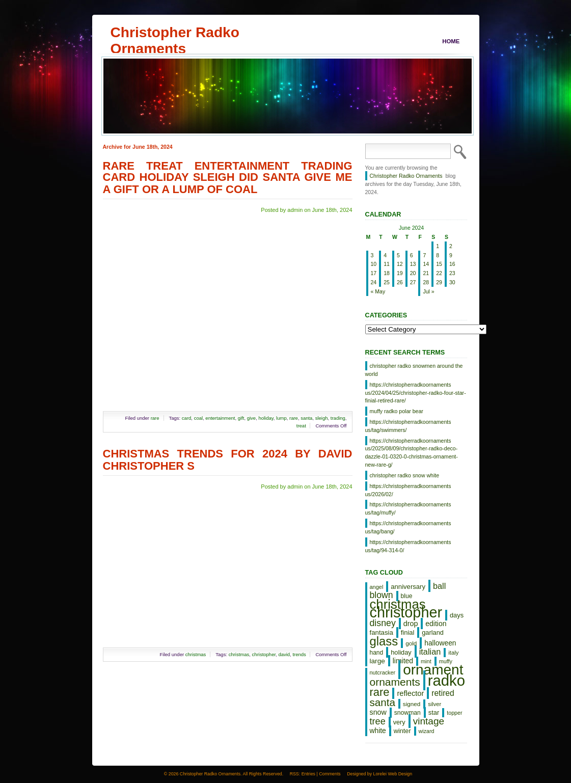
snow (378, 712)
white (378, 730)
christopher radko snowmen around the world (414, 370)
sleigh (321, 418)
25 (387, 282)
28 (426, 282)
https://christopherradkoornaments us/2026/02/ (408, 490)
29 (439, 282)
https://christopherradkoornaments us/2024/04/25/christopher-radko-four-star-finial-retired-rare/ (415, 393)
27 (413, 282)
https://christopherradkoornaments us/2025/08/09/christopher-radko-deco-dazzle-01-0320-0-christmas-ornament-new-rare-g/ (411, 453)
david (284, 654)
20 (413, 273)
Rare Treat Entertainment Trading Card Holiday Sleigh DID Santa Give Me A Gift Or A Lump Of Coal (227, 177)
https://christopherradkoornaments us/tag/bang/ (408, 527)
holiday (265, 418)
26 (400, 282)
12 (400, 264)
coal (198, 418)
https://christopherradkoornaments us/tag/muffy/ (408, 508)
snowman (407, 712)
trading (338, 418)
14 (426, 264)
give (251, 418)
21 (426, 273)
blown (381, 595)
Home (450, 41)
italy (453, 653)
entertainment (220, 418)
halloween (440, 643)
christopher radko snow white (405, 475)
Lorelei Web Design (393, 773)
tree (378, 721)
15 (439, 264)
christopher (264, 654)
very (399, 722)
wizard (426, 731)
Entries (308, 773)
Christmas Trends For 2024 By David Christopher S (227, 459)
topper (454, 713)
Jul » (428, 291)
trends (299, 654)
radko (446, 680)
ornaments (395, 682)
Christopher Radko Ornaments (175, 32)
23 (452, 273)
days (457, 615)
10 (374, 264)
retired (442, 693)
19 (400, 273)
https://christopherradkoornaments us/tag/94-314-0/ (408, 546)
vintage (428, 721)
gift (241, 418)
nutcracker (383, 672)
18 (387, 273)
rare (155, 418)
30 (452, 282)
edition (435, 623)
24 (374, 282)
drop (410, 623)
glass (384, 641)
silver (434, 704)
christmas (195, 654)
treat (301, 425)
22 (439, 273)
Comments (330, 773)
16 (452, 264)
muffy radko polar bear (396, 411)
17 (374, 273)
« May (378, 291)
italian (430, 651)
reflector (410, 693)
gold (411, 643)
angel (377, 587)
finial (408, 632)
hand (377, 652)
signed (411, 703)
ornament (433, 670)
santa (306, 418)
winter (402, 731)
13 (413, 264)
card (186, 418)
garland (433, 632)
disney (383, 623)
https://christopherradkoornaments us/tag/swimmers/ (408, 426)
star (434, 712)
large (377, 661)
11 (387, 264)
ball (439, 585)
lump (281, 418)
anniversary (408, 586)
